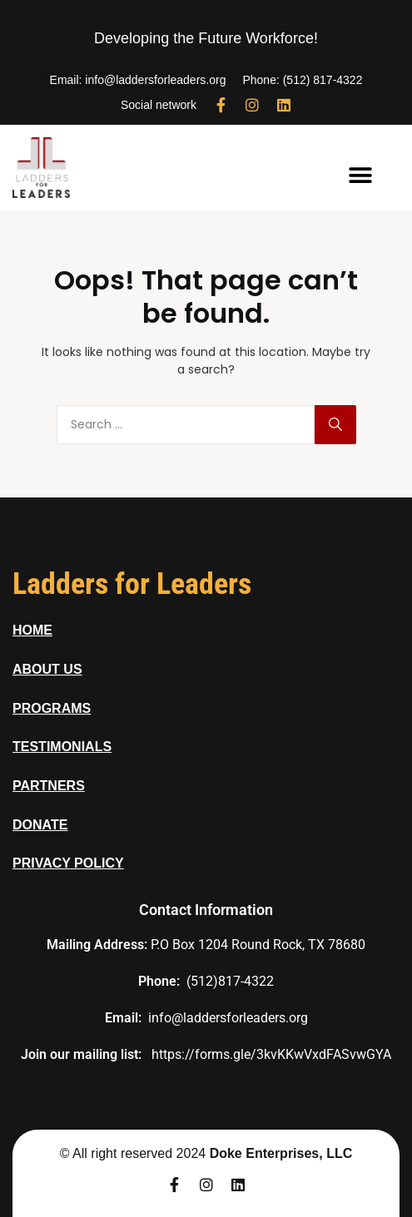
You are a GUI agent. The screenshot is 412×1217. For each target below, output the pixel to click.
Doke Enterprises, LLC (281, 1153)
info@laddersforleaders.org (228, 1018)
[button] (361, 176)
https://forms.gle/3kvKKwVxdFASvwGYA (271, 1054)
